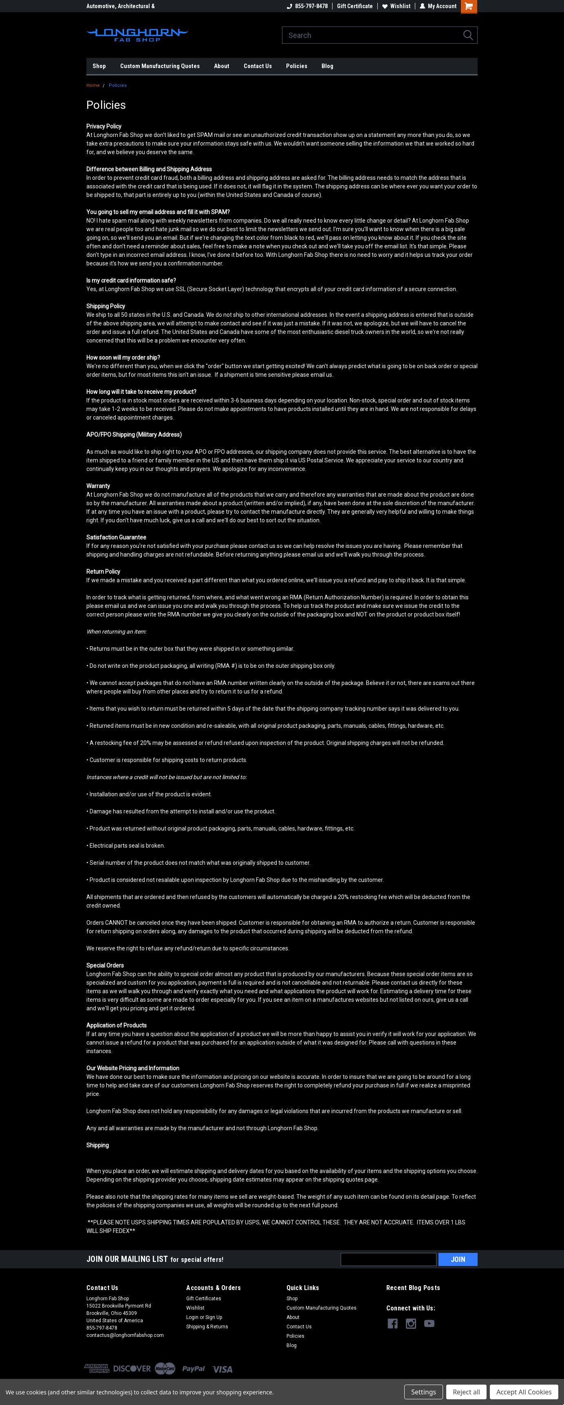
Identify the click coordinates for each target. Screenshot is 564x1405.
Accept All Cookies (524, 1391)
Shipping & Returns (207, 1327)
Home (93, 85)
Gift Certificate (355, 6)
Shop (99, 66)
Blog (327, 66)
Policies (296, 66)
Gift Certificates (203, 1298)
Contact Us (258, 66)
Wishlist (396, 6)
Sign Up (213, 1317)
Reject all (466, 1391)
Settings (423, 1391)
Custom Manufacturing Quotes (160, 66)
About (221, 66)
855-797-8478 (307, 6)
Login (192, 1317)
